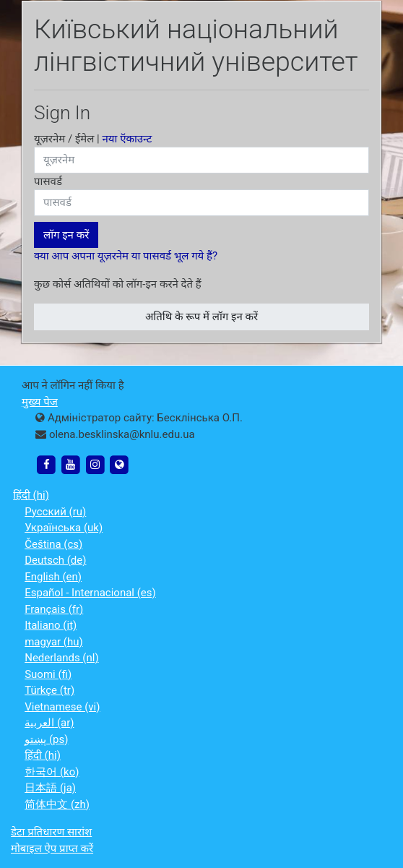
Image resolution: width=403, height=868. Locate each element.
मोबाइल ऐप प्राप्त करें (52, 848)
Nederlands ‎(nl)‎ (61, 657)
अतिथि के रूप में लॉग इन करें (201, 316)
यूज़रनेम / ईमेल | (93, 138)
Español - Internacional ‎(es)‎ (90, 592)
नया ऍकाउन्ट (127, 138)
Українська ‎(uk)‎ (64, 527)
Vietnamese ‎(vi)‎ (62, 706)
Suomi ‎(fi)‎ (48, 674)
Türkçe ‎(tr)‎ (49, 690)
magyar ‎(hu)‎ (54, 641)
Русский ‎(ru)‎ (55, 511)
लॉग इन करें (66, 234)
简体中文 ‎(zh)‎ (57, 804)
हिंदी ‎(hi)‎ (31, 495)
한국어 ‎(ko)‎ (52, 771)
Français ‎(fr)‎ (54, 609)
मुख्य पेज (40, 401)
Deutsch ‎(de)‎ (55, 560)
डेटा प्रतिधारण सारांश (51, 831)
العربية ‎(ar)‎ (49, 722)
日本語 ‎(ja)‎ (50, 787)
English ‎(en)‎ (53, 576)
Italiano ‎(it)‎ (51, 625)
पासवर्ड (48, 181)
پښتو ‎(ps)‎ (46, 739)
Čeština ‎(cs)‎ (53, 544)
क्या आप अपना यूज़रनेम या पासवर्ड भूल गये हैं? (125, 255)
